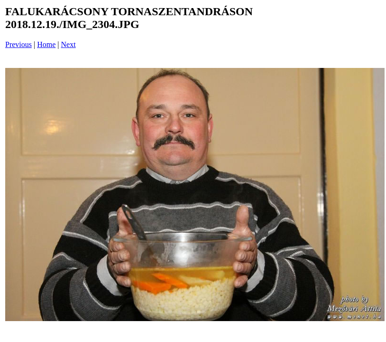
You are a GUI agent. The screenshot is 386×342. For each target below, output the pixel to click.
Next (68, 44)
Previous (18, 44)
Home (46, 44)
